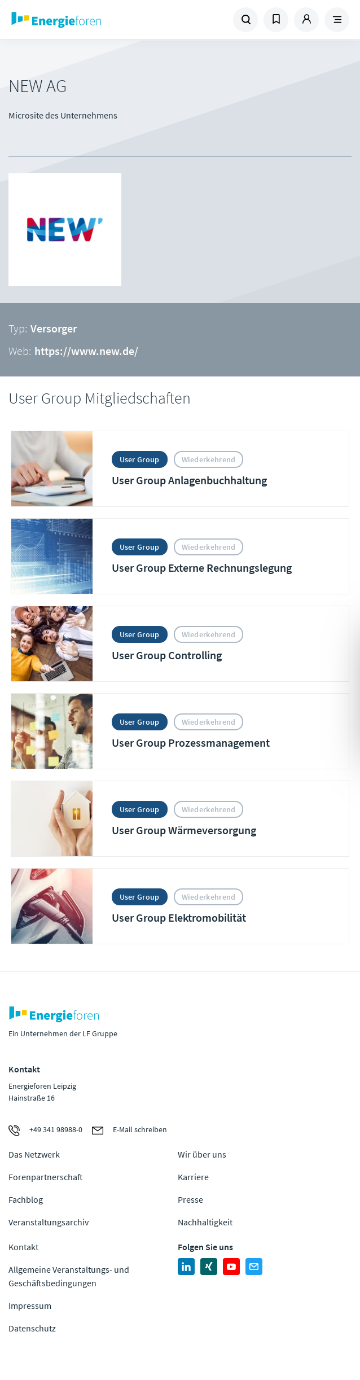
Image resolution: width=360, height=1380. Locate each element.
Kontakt (23, 1246)
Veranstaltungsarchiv (48, 1222)
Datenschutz (32, 1328)
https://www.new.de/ (86, 351)
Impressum (29, 1305)
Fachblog (25, 1199)
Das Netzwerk (34, 1154)
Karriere (193, 1176)
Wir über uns (202, 1154)
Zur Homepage (94, 20)
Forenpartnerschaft (45, 1176)
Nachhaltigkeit (205, 1222)
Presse (190, 1199)
